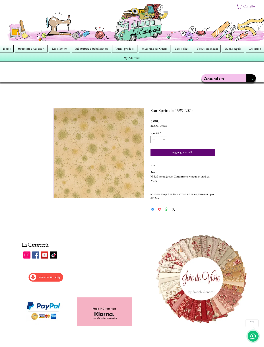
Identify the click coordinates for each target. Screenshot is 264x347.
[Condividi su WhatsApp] (166, 209)
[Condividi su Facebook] (153, 209)
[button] (248, 6)
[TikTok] (53, 255)
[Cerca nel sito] (221, 78)
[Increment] (164, 139)
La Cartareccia (35, 244)
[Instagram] (26, 255)
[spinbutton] (159, 139)
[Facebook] (35, 255)
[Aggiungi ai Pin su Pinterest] (160, 209)
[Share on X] (173, 209)
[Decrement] (153, 139)
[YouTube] (44, 255)
